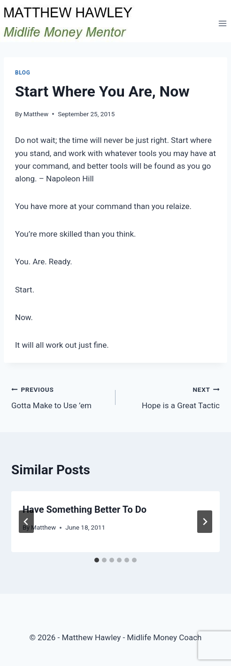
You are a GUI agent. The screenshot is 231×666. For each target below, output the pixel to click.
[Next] (204, 521)
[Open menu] (222, 23)
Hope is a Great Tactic (171, 397)
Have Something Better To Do (84, 509)
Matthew (35, 114)
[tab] (96, 560)
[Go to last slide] (26, 521)
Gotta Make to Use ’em (59, 397)
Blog (22, 72)
